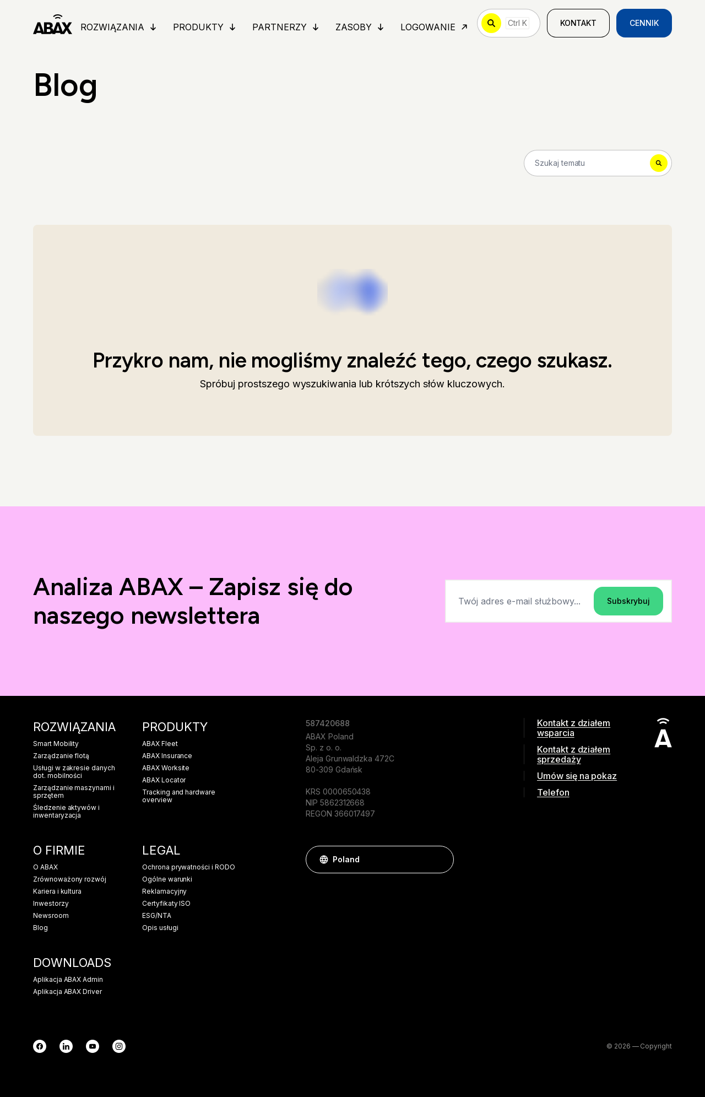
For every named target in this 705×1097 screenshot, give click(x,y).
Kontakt (578, 23)
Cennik (644, 23)
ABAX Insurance (167, 756)
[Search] (598, 163)
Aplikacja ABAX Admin (68, 979)
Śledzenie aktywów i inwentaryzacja (66, 811)
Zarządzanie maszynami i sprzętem (74, 791)
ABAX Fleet (160, 744)
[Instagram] (119, 1046)
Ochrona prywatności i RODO (188, 867)
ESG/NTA (156, 916)
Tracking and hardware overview (178, 796)
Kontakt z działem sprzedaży (573, 754)
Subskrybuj (628, 601)
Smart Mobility (56, 744)
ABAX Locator (164, 780)
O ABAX (45, 867)
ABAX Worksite (165, 768)
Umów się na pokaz (577, 776)
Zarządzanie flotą (61, 756)
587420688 (328, 723)
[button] (440, 859)
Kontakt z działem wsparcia (573, 728)
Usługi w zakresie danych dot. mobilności (74, 772)
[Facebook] (39, 1046)
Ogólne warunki (167, 879)
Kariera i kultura (57, 891)
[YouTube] (92, 1046)
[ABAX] (52, 23)
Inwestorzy (51, 903)
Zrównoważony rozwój (69, 879)
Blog (40, 928)
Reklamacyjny (164, 891)
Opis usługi (160, 928)
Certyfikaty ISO (166, 903)
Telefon (553, 792)
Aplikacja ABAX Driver (67, 992)
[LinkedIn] (66, 1046)
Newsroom (51, 916)
